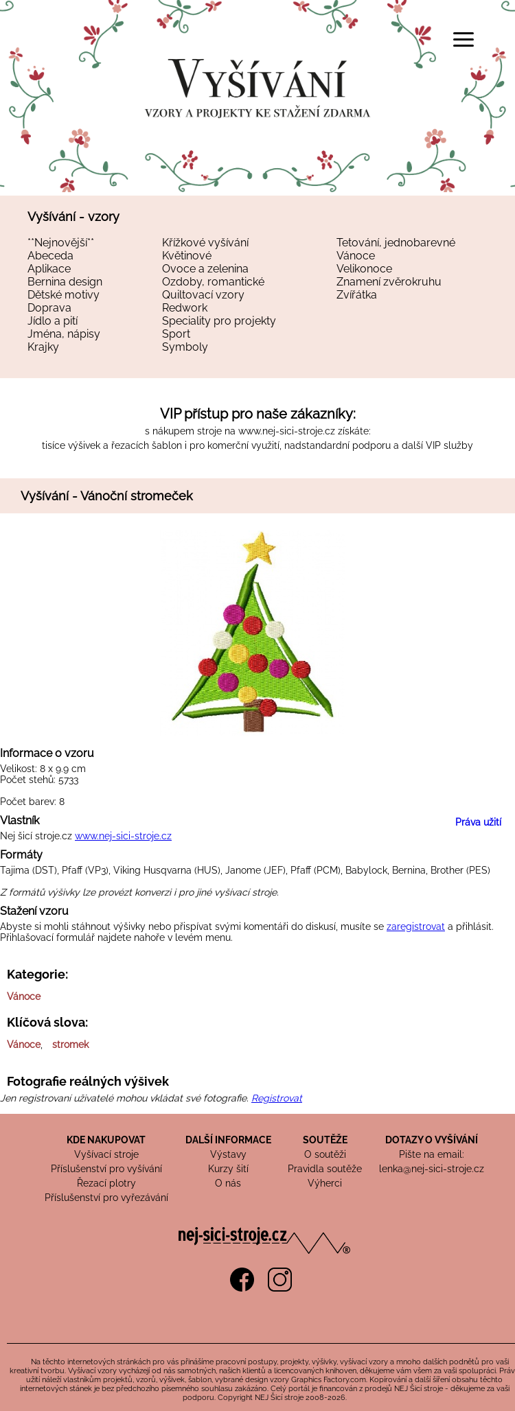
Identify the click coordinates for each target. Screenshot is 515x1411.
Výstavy (228, 1154)
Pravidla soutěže (325, 1168)
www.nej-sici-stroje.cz (286, 430)
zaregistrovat (416, 926)
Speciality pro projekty (219, 320)
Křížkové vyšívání (205, 242)
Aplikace (49, 268)
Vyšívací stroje (106, 1154)
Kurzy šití (228, 1168)
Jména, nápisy (63, 333)
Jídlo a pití (52, 320)
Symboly (185, 346)
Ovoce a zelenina (205, 268)
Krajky (43, 346)
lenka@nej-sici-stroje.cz (431, 1168)
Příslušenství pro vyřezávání (106, 1197)
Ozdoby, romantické (213, 281)
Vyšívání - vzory (73, 216)
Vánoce (355, 255)
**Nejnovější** (60, 242)
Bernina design (64, 281)
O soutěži (325, 1154)
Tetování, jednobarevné (395, 242)
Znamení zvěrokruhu (389, 281)
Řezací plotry (106, 1183)
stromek (70, 1044)
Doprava (49, 307)
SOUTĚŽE (325, 1139)
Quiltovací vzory (203, 294)
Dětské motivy (63, 294)
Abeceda (50, 255)
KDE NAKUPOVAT (106, 1139)
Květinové (186, 255)
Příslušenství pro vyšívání (106, 1168)
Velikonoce (364, 268)
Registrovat (276, 1098)
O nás (228, 1183)
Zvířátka (356, 294)
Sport (176, 333)
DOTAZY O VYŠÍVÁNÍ (431, 1139)
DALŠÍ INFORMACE (228, 1139)
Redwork (184, 307)
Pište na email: (431, 1154)
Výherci (325, 1183)
